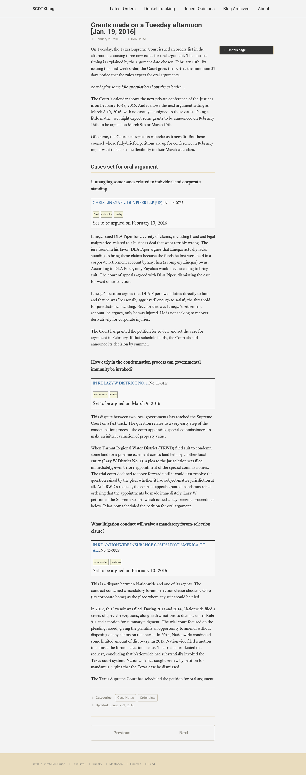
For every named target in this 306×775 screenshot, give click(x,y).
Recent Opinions (199, 8)
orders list (184, 49)
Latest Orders (123, 8)
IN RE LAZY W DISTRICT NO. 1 (120, 383)
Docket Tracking (159, 8)
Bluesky (94, 764)
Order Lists (148, 698)
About (263, 8)
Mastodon (114, 764)
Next (183, 732)
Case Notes (125, 698)
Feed (149, 764)
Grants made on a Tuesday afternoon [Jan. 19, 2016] (146, 28)
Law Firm (76, 764)
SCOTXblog (43, 8)
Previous (122, 732)
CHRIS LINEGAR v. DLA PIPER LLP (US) (128, 203)
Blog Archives (236, 8)
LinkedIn (133, 764)
